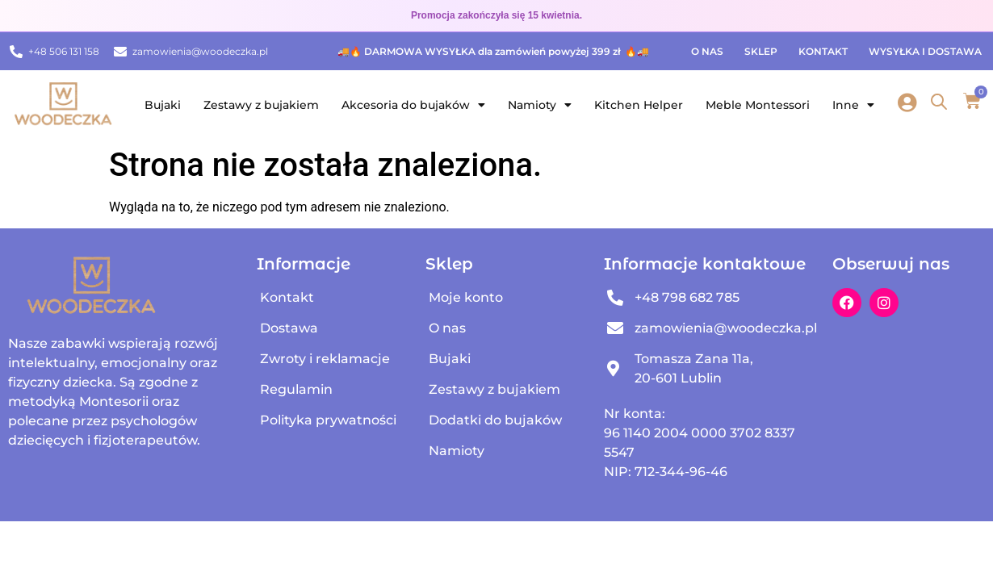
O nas (707, 51)
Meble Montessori (758, 105)
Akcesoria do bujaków (413, 105)
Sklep (760, 51)
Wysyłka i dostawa (925, 51)
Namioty (540, 105)
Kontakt (823, 51)
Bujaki (163, 105)
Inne (853, 105)
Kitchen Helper (638, 105)
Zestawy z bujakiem (261, 105)
